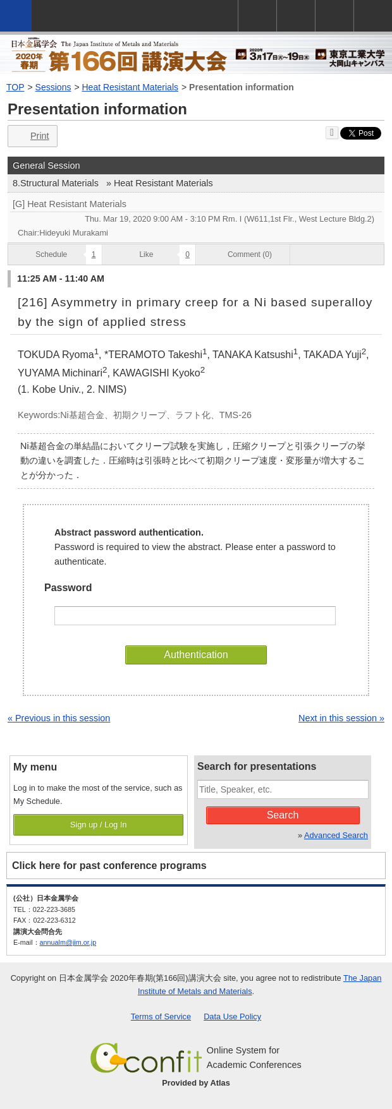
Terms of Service (161, 1016)
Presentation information (241, 87)
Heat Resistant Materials (130, 87)
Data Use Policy (232, 1016)
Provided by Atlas (196, 1083)
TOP (15, 87)
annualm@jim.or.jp (68, 942)
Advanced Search (336, 835)
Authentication (196, 654)
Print (31, 136)
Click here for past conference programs (109, 865)
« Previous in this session (59, 718)
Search (283, 815)
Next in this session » (341, 718)
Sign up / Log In (98, 824)
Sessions (53, 87)
